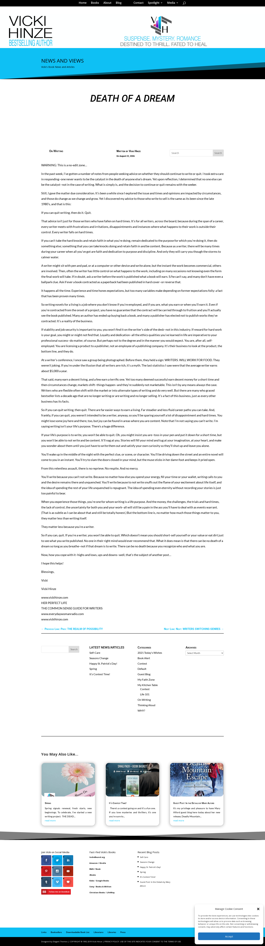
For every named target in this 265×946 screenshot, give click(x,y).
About (109, 4)
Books (96, 4)
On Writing (56, 151)
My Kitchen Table (148, 685)
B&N (91, 869)
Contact (137, 4)
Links (43, 932)
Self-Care (94, 652)
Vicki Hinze (135, 151)
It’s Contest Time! (99, 674)
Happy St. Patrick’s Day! (103, 663)
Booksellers (56, 932)
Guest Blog (144, 674)
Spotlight (152, 4)
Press (123, 932)
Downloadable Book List (77, 932)
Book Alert (144, 658)
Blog (120, 4)
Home (84, 4)
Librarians (98, 932)
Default (142, 668)
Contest (142, 663)
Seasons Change (98, 658)
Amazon (93, 863)
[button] (258, 909)
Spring (93, 668)
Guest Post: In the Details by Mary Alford (193, 803)
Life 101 (144, 694)
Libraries (112, 932)
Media (170, 4)
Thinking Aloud (146, 705)
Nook (98, 869)
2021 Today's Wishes (150, 652)
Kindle (103, 863)
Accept (229, 936)
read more (50, 820)
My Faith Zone (146, 679)
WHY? (141, 710)
